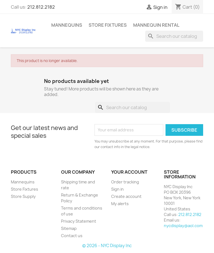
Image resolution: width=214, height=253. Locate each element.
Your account (129, 172)
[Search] (174, 36)
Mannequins (66, 25)
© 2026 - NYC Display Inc (107, 246)
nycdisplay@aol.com (183, 225)
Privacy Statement (78, 221)
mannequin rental (156, 25)
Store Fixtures (108, 25)
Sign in (117, 189)
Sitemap (69, 228)
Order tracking (125, 182)
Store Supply (23, 196)
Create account (126, 196)
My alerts (120, 203)
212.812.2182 (41, 7)
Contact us (71, 235)
